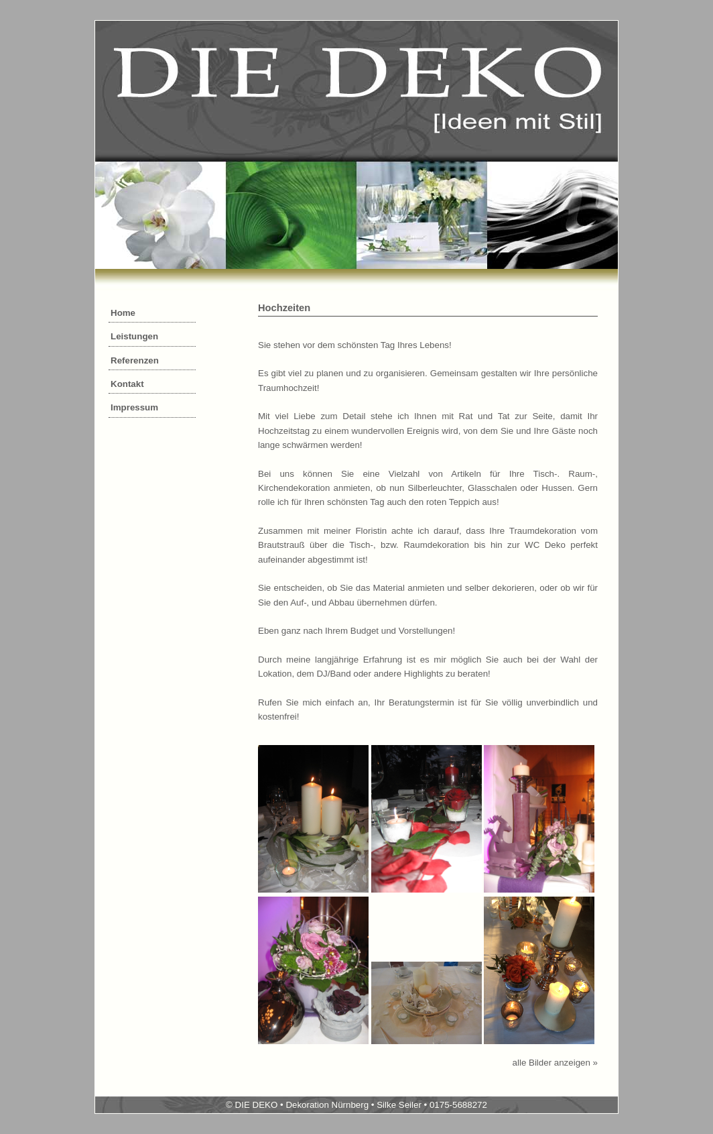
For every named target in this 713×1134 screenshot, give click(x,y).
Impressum (134, 407)
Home (123, 313)
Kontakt (127, 384)
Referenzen (135, 360)
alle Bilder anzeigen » (555, 1063)
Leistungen (134, 336)
